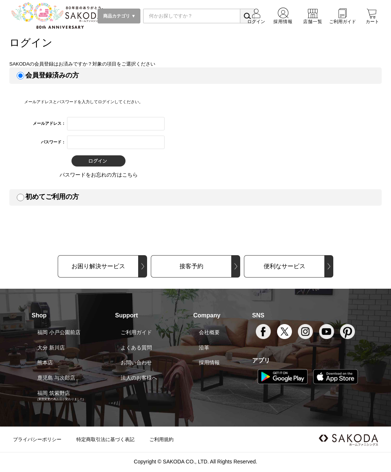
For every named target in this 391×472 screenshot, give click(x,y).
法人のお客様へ (139, 378)
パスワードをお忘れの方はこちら (99, 175)
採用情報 (209, 362)
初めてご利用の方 (52, 196)
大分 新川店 (51, 348)
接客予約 (191, 266)
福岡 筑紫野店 (53, 393)
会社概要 (209, 332)
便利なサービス (284, 266)
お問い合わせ (136, 362)
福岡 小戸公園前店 (58, 332)
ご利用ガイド (136, 332)
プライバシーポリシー (37, 439)
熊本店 (45, 362)
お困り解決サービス (98, 266)
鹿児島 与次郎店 (56, 378)
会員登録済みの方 (52, 75)
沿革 (204, 348)
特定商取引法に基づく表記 (105, 439)
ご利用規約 (161, 439)
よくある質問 (136, 348)
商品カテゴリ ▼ (119, 16)
